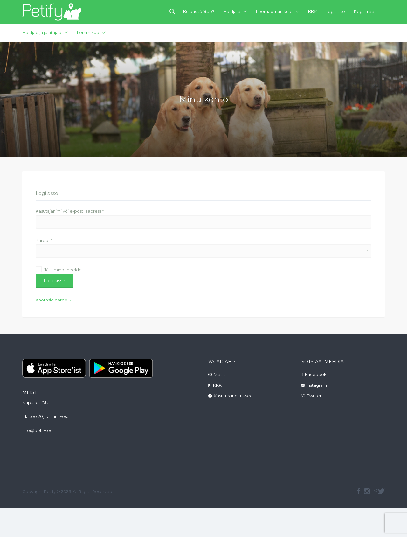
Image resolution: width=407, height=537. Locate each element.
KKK (312, 11)
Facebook (316, 374)
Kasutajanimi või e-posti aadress (70, 211)
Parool (44, 240)
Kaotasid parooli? (54, 299)
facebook (358, 491)
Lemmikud (88, 32)
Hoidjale (231, 11)
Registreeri (365, 11)
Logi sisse (335, 11)
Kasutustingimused (233, 395)
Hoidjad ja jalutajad (41, 32)
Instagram (317, 385)
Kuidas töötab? (198, 11)
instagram (367, 491)
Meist (219, 374)
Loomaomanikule (274, 11)
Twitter (314, 395)
